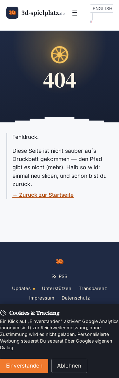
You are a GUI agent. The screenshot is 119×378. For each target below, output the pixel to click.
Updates (23, 288)
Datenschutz (76, 298)
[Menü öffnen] (74, 12)
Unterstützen (56, 288)
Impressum (41, 298)
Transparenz (93, 288)
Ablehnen (69, 366)
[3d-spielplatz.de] (35, 13)
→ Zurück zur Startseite (43, 195)
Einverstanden (24, 366)
